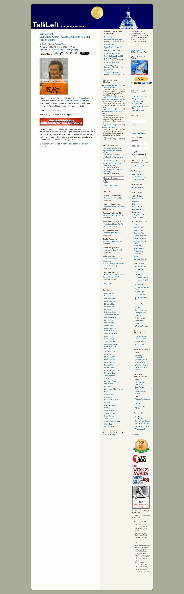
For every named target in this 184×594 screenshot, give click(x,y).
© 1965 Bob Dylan (109, 435)
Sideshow (137, 253)
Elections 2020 (109, 362)
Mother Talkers (139, 248)
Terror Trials (108, 419)
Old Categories (109, 408)
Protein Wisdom (140, 341)
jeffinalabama (110, 97)
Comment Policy (142, 52)
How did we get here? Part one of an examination (113, 86)
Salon (137, 323)
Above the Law (140, 266)
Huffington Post (140, 313)
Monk (145, 535)
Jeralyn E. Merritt (138, 166)
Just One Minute (141, 336)
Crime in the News (110, 333)
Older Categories (110, 405)
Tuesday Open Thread (112, 72)
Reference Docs (110, 312)
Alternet (138, 307)
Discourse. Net (140, 272)
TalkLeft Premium (138, 111)
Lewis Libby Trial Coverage (113, 389)
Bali (45, 50)
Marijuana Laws (137, 99)
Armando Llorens (138, 174)
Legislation (108, 386)
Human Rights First (142, 423)
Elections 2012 (109, 304)
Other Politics (109, 410)
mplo (108, 167)
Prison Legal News (141, 429)
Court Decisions (109, 331)
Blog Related (108, 320)
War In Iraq (108, 424)
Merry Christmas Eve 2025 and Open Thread (113, 57)
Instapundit (136, 212)
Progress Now (140, 362)
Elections (107, 354)
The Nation (139, 321)
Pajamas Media (140, 339)
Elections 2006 (109, 357)
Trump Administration (111, 315)
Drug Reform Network (139, 388)
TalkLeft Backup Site (139, 96)
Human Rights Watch (142, 426)
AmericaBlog (138, 227)
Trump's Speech (110, 65)
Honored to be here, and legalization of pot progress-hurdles (112, 150)
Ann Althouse (139, 269)
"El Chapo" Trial (109, 351)
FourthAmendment (141, 277)
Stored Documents (110, 349)
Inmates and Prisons (111, 370)
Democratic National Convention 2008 (111, 345)
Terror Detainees (110, 341)
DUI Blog (138, 274)
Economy (107, 309)
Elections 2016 (109, 301)
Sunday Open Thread (111, 241)
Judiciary (107, 378)
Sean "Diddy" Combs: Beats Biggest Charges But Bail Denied (113, 277)
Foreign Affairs (60, 44)
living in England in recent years (77, 101)
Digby (134, 204)
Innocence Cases (110, 373)
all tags (74, 50)
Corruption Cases (110, 328)
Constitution (108, 325)
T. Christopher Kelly (139, 177)
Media (106, 392)
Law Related (108, 384)
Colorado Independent (139, 356)
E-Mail (133, 52)
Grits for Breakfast (140, 236)
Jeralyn (45, 44)
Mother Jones (140, 318)
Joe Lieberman (109, 376)
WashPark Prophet (141, 365)
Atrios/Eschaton (137, 196)
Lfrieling (109, 154)
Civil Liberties (109, 323)
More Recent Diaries (110, 185)
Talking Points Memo (139, 215)
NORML (138, 403)
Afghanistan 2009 (110, 317)
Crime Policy (108, 336)
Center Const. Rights (142, 421)
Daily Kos (135, 201)
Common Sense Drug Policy (140, 383)
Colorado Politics (141, 360)
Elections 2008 (109, 359)
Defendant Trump (110, 298)
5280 (135, 225)
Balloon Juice (138, 230)
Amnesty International (139, 417)
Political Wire (138, 251)
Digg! (53, 54)
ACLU (137, 380)
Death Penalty (53, 50)
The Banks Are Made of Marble (114, 99)
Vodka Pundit (139, 344)
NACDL (137, 396)
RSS (143, 50)
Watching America (141, 326)
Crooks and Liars (138, 199)
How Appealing (137, 209)
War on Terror (109, 427)
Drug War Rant (139, 233)
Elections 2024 (109, 306)
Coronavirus (108, 296)
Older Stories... (108, 283)
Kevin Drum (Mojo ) (140, 238)
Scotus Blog (139, 284)
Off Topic (107, 402)
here (46, 137)
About (138, 50)
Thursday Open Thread (112, 215)
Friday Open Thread (111, 259)
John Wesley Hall (138, 179)
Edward (63, 50)
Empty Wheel (137, 207)
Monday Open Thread (111, 233)
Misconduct (108, 397)
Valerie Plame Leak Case (113, 421)
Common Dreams (141, 310)
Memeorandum (137, 188)
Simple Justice (140, 292)
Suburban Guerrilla (140, 259)
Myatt (68, 50)
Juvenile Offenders (110, 381)
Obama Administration (112, 400)
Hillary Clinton (109, 368)
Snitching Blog (140, 294)
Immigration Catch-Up (111, 250)
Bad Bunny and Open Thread (114, 207)
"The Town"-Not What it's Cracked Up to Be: (112, 164)
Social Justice (109, 416)
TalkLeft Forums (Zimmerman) (137, 102)
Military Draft (108, 394)
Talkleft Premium (110, 413)
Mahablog (137, 245)
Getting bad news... (110, 127)
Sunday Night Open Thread (113, 40)
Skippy (136, 256)
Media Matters (140, 315)
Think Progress (137, 217)
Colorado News (109, 293)
